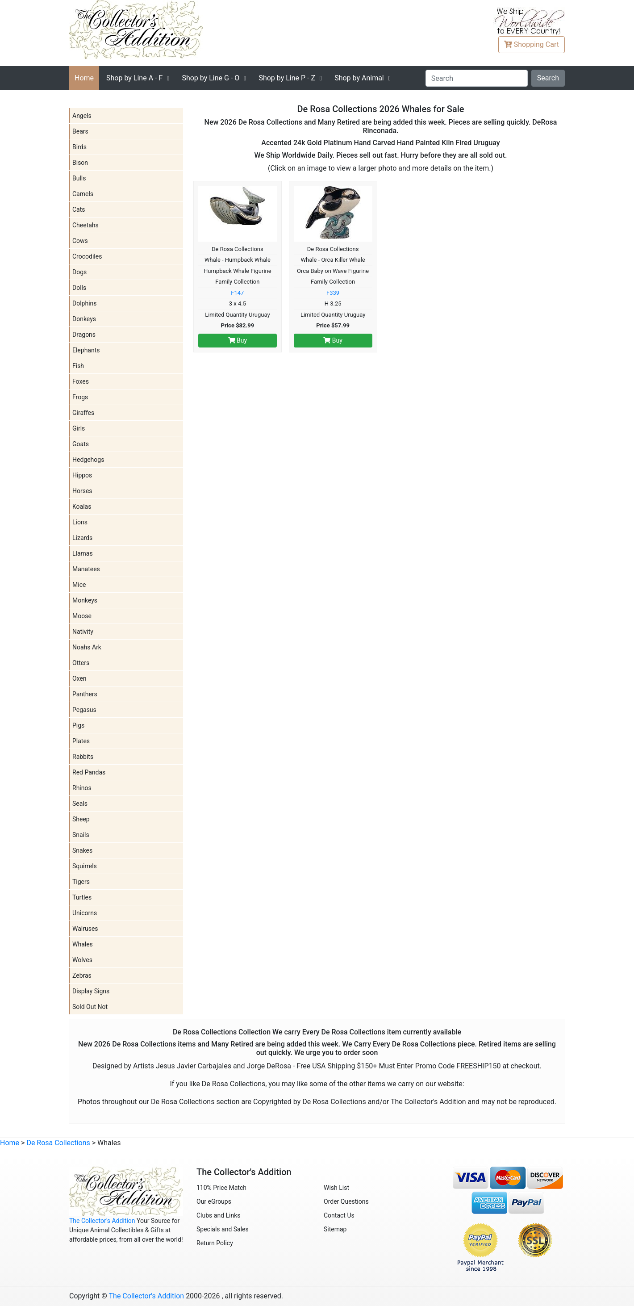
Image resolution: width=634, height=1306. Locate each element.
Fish (78, 365)
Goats (80, 444)
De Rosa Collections (58, 1143)
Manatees (86, 569)
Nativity (82, 631)
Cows (80, 240)
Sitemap (335, 1229)
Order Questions (346, 1201)
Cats (78, 209)
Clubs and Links (218, 1215)
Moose (82, 616)
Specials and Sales (222, 1229)
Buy (237, 340)
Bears (80, 131)
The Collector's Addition (102, 1220)
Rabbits (82, 756)
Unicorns (84, 913)
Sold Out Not (90, 1006)
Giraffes (83, 412)
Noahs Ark (86, 647)
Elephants (86, 350)
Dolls (79, 287)
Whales (82, 944)
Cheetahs (85, 225)
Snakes (82, 850)
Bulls (79, 178)
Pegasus (84, 709)
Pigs (78, 725)
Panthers (84, 694)
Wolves (82, 959)
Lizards (82, 537)
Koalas (81, 506)
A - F (134, 78)
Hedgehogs (88, 459)
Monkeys (84, 600)
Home (84, 78)
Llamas (82, 553)
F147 (237, 292)
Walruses (85, 928)
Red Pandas (88, 772)
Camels (82, 193)
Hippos (82, 475)
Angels (82, 115)
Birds (79, 147)
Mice (79, 584)
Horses (82, 490)
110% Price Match (221, 1187)
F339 (332, 292)
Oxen (79, 678)
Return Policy (214, 1243)
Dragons (84, 334)
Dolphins (84, 303)
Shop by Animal (359, 78)
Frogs (80, 397)
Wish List (336, 1187)
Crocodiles (87, 256)
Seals (80, 803)
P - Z (287, 78)
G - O (210, 78)
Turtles (82, 897)
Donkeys (84, 318)
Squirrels (84, 866)
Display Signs (90, 991)
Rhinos (82, 787)
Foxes (80, 381)
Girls (78, 428)
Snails (80, 834)
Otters (80, 662)
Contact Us (339, 1215)
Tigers (81, 881)
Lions (80, 522)
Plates (81, 741)
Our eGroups (213, 1201)
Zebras (82, 975)
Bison (80, 162)
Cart (531, 44)
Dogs (79, 272)
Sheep (81, 819)
